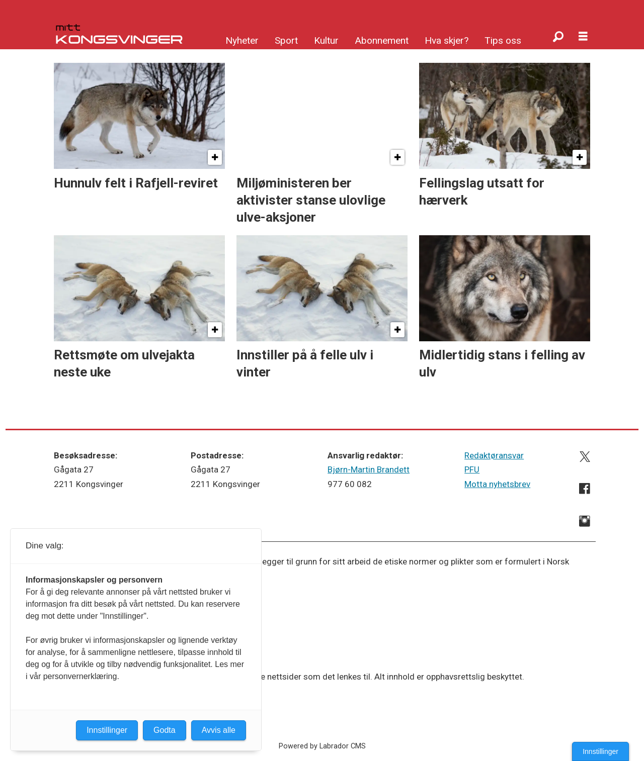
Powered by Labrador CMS (322, 746)
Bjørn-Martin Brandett (369, 469)
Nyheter (242, 40)
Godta (164, 730)
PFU (471, 469)
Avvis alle (218, 730)
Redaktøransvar (494, 455)
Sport (286, 40)
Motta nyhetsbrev (497, 484)
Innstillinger (600, 751)
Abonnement (382, 40)
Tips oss (503, 40)
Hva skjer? (446, 40)
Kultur (326, 40)
